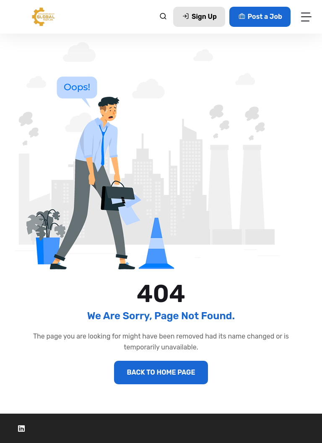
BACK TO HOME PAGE (161, 372)
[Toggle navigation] (306, 16)
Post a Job (260, 17)
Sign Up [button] (199, 17)
